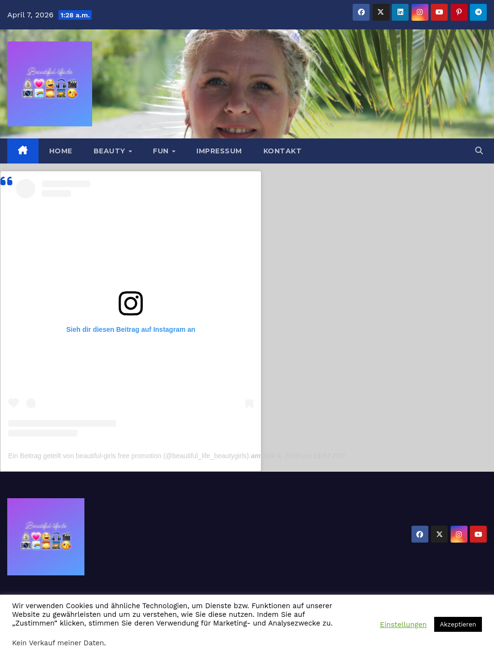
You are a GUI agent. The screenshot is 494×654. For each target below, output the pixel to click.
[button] (479, 150)
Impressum (219, 151)
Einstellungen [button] (403, 624)
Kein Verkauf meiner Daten (58, 643)
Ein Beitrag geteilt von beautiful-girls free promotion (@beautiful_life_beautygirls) (128, 456)
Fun (162, 151)
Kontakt (282, 151)
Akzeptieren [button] (458, 624)
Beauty (111, 151)
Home (60, 151)
